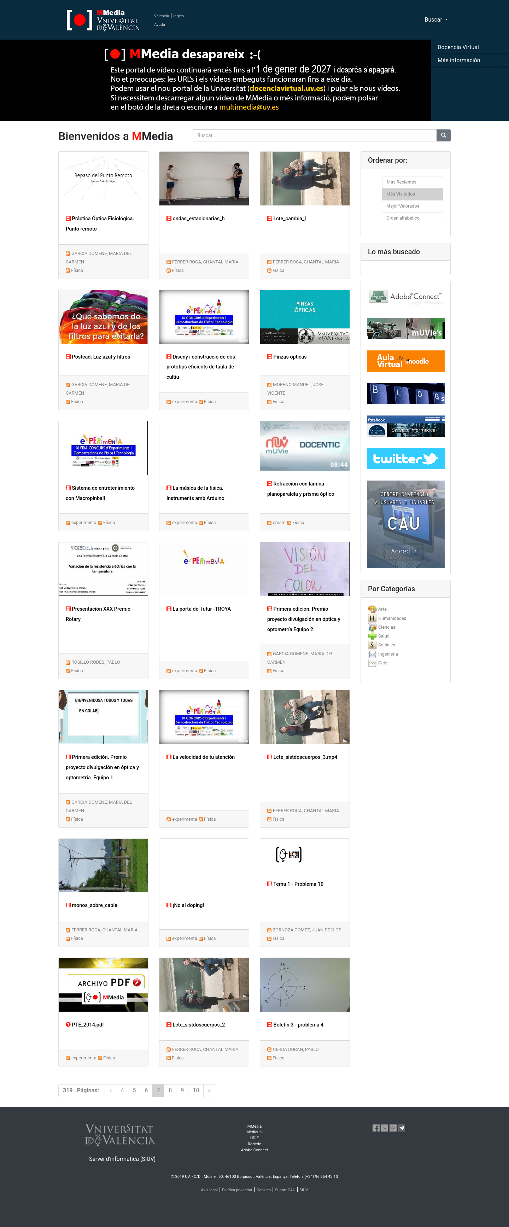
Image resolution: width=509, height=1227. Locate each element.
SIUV (303, 1190)
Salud (384, 636)
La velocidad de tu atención (200, 757)
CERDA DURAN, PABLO (296, 1049)
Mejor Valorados (402, 206)
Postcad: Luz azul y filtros (98, 357)
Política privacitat (237, 1190)
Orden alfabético (403, 218)
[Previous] (111, 1090)
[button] (38, 613)
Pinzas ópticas (287, 357)
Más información (459, 60)
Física (77, 270)
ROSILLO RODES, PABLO (95, 662)
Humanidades (392, 618)
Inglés (178, 16)
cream (279, 522)
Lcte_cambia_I (286, 219)
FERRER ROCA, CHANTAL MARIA (205, 261)
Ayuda (159, 24)
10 (196, 1090)
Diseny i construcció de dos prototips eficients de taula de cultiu (200, 367)
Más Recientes (401, 182)
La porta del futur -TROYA (198, 609)
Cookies (264, 1190)
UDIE (254, 1138)
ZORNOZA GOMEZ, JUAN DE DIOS (307, 929)
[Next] (209, 1090)
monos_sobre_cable (91, 905)
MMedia (254, 1126)
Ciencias (387, 627)
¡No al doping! (185, 905)
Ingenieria (388, 654)
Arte (382, 609)
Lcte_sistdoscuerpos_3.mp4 (302, 757)
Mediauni (254, 1132)
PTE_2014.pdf (85, 1025)
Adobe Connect (254, 1150)
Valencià (161, 16)
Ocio (382, 662)
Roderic (254, 1144)
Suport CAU (285, 1190)
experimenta (184, 401)
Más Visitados (400, 194)
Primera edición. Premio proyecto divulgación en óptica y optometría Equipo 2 (303, 619)
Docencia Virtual (458, 47)
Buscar (434, 19)
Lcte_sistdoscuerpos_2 (195, 1025)
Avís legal (209, 1190)
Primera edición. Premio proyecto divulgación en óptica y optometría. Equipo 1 (102, 767)
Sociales (386, 644)
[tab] (405, 609)
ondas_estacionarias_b (195, 219)
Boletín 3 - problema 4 (295, 1025)
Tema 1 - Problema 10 (295, 884)
